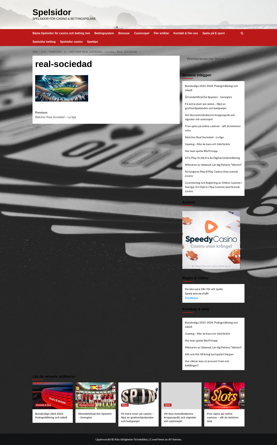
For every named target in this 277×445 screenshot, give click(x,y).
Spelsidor (52, 12)
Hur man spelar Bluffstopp (201, 150)
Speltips (92, 41)
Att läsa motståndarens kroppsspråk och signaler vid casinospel (210, 117)
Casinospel (141, 33)
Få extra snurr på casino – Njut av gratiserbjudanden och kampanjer (206, 105)
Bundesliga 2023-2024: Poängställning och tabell (211, 88)
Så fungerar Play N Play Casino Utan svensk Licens (211, 173)
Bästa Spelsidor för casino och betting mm (61, 33)
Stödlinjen (191, 297)
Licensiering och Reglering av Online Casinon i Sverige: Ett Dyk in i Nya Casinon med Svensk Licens (213, 187)
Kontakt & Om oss (185, 33)
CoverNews (157, 439)
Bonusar (124, 33)
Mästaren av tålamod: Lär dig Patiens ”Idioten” (213, 164)
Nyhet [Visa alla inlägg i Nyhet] (125, 405)
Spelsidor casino (71, 41)
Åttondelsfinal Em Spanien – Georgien (208, 96)
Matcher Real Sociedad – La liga (204, 137)
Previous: (70, 115)
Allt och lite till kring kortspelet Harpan (209, 354)
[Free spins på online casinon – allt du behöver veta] (224, 395)
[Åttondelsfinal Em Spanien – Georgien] (95, 395)
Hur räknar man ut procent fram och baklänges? (207, 363)
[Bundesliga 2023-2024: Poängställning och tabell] (53, 395)
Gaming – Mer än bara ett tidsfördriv (207, 143)
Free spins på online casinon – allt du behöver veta (213, 128)
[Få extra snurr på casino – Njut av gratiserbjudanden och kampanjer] (138, 395)
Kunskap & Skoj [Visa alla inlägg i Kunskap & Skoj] (43, 405)
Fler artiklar (161, 33)
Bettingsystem (104, 33)
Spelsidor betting (44, 41)
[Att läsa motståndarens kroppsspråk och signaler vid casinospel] (181, 395)
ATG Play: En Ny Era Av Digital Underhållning (212, 157)
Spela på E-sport (213, 33)
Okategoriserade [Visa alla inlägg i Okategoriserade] (87, 405)
